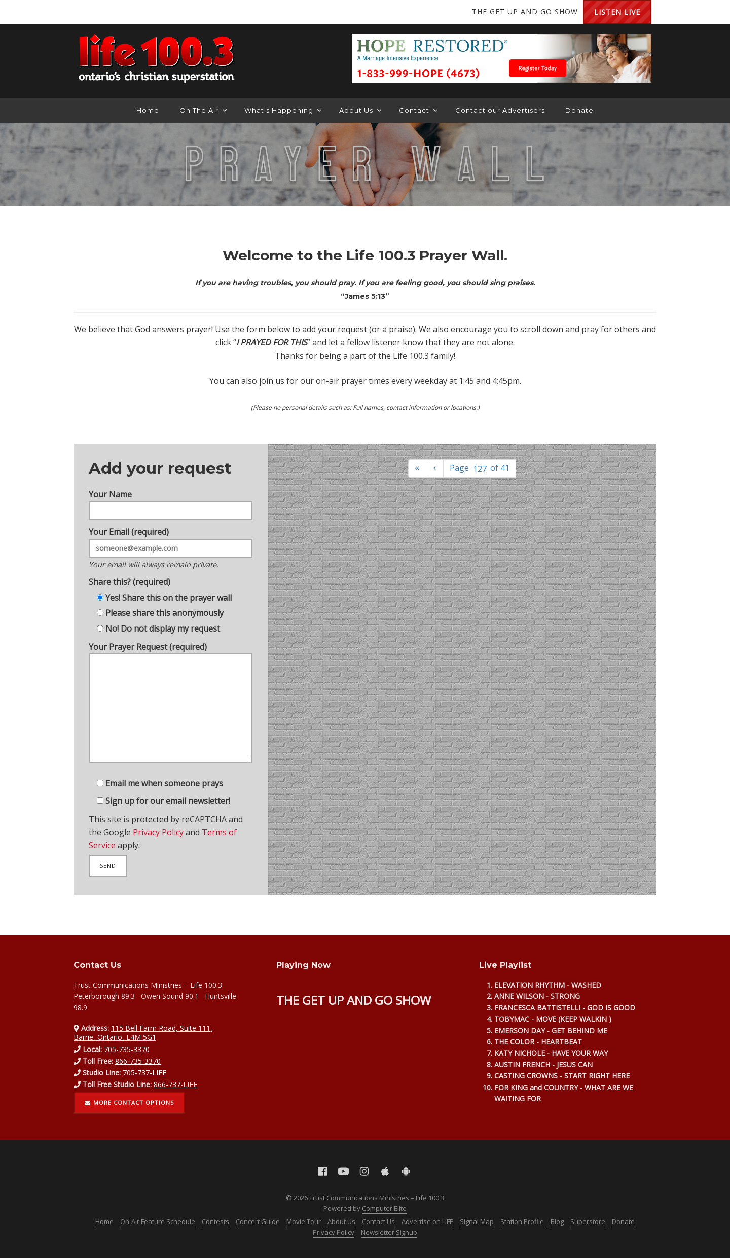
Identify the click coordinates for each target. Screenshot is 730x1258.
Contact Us (378, 1221)
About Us (360, 110)
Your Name (171, 490)
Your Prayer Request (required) (171, 708)
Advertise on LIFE (427, 1221)
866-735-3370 (138, 1061)
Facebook (88, 12)
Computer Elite (384, 1208)
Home (147, 110)
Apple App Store (149, 12)
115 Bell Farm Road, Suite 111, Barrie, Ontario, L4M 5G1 (143, 1032)
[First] (417, 468)
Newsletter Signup (389, 1232)
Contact (418, 110)
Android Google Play (169, 12)
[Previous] (435, 468)
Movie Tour (303, 1221)
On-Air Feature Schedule (157, 1221)
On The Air (203, 110)
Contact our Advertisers (500, 110)
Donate (579, 110)
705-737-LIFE (144, 1072)
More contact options (129, 1102)
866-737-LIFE (175, 1084)
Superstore (587, 1221)
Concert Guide (258, 1221)
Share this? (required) (126, 576)
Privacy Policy (157, 844)
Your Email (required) (171, 539)
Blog (557, 1221)
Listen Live (617, 12)
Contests (215, 1221)
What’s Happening (282, 110)
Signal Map (477, 1221)
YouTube (109, 12)
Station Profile (522, 1221)
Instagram (129, 12)
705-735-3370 (127, 1049)
